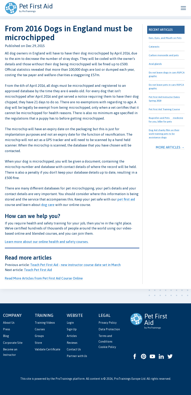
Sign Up (72, 329)
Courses (40, 329)
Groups (39, 336)
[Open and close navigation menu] (183, 8)
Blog (6, 336)
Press (6, 329)
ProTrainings (63, 378)
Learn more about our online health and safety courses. (46, 242)
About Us (8, 322)
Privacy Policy (108, 322)
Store (38, 342)
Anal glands (155, 63)
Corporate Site (13, 342)
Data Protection (109, 329)
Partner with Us (77, 356)
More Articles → (170, 147)
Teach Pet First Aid (38, 270)
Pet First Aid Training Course (164, 109)
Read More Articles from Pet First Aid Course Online (44, 278)
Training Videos (45, 322)
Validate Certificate (47, 349)
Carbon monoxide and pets (164, 55)
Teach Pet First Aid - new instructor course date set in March (75, 265)
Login (70, 322)
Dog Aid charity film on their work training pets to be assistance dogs (164, 134)
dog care (47, 205)
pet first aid (126, 199)
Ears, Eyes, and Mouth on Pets (165, 38)
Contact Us (74, 349)
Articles (72, 336)
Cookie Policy (107, 347)
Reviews (72, 342)
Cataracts (154, 46)
